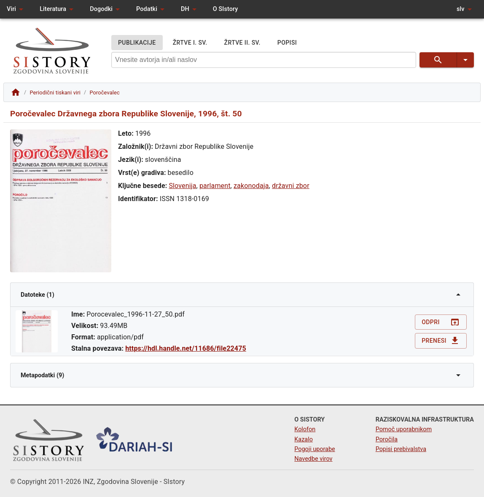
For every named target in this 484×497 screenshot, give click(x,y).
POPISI (287, 43)
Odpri (440, 322)
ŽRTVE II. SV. (242, 43)
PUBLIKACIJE (137, 43)
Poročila (387, 439)
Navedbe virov (313, 458)
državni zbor (290, 186)
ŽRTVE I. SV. (190, 43)
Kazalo (303, 439)
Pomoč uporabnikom (404, 429)
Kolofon (304, 429)
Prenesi (440, 340)
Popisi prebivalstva (401, 449)
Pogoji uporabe (314, 449)
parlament (215, 186)
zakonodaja (251, 186)
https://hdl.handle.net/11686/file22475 (185, 348)
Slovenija (182, 186)
